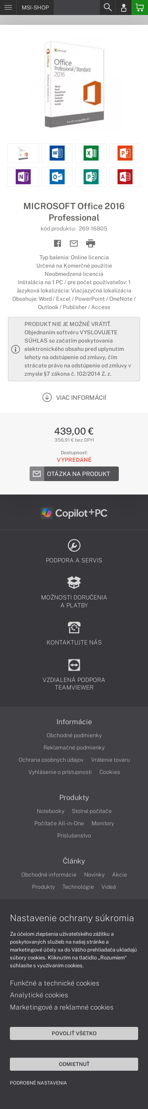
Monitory (103, 823)
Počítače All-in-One (59, 823)
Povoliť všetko (74, 1033)
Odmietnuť (74, 1064)
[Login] (123, 7)
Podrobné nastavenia (38, 1083)
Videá (108, 887)
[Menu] (8, 7)
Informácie (74, 721)
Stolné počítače (92, 811)
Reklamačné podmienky (74, 747)
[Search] (107, 7)
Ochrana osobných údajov (51, 760)
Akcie (119, 874)
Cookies (109, 772)
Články (74, 861)
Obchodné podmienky (74, 735)
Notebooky (50, 811)
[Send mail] (74, 243)
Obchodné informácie (49, 874)
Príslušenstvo (74, 835)
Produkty (74, 797)
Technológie (78, 887)
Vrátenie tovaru (110, 760)
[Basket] (139, 7)
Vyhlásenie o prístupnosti (60, 772)
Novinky (94, 874)
